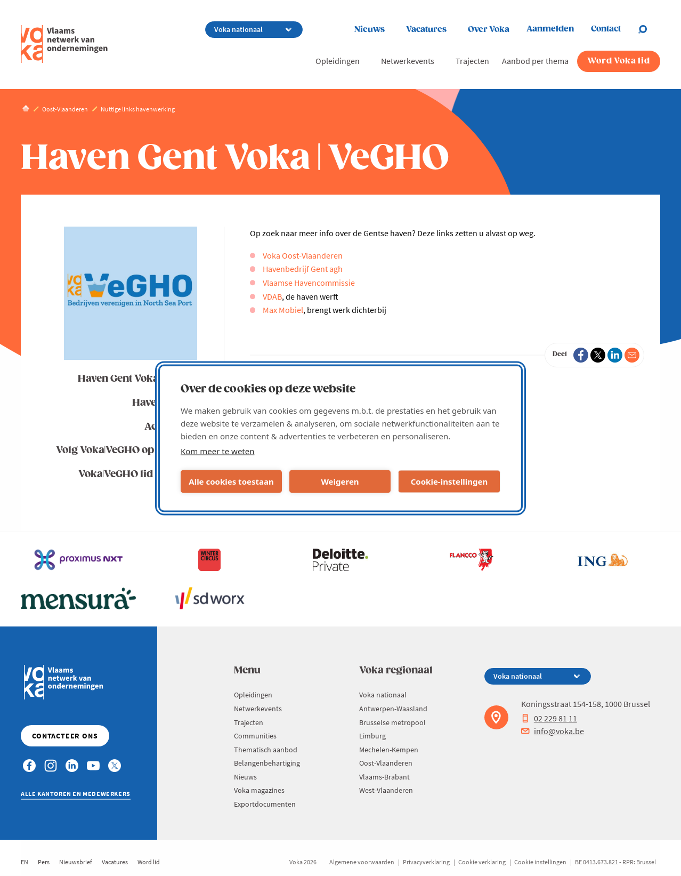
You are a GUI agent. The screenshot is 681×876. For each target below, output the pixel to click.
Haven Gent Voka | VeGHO (138, 378)
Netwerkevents (407, 60)
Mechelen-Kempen (388, 749)
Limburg (372, 736)
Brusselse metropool (392, 722)
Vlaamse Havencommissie (309, 282)
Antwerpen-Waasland (393, 708)
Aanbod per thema (535, 60)
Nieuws (369, 30)
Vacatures (426, 30)
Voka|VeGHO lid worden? (138, 474)
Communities (255, 736)
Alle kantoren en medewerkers (76, 794)
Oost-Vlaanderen (385, 763)
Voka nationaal (383, 695)
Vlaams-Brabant (384, 777)
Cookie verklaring (482, 862)
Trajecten (472, 60)
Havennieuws (165, 402)
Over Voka (488, 30)
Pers (44, 862)
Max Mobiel (283, 309)
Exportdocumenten (265, 804)
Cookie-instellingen (449, 481)
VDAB (272, 296)
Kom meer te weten (218, 450)
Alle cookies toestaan (231, 481)
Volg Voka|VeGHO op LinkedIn (127, 450)
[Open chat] (649, 29)
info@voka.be (552, 731)
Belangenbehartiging (267, 763)
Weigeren (340, 481)
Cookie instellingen (540, 862)
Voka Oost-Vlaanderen (303, 255)
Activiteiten (171, 426)
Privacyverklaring (426, 862)
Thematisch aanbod (265, 749)
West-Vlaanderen (386, 790)
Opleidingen (337, 60)
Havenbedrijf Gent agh (303, 268)
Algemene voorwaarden (361, 862)
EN (24, 862)
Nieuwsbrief (75, 862)
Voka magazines (259, 790)
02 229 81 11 (549, 718)
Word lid (148, 862)
